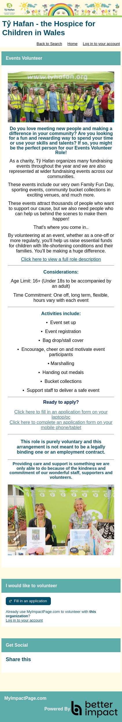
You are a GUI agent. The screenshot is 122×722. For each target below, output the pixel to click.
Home (72, 44)
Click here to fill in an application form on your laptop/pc (61, 414)
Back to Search (49, 44)
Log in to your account (101, 44)
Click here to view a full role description (61, 259)
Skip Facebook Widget (50, 662)
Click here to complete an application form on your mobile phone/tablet (61, 425)
